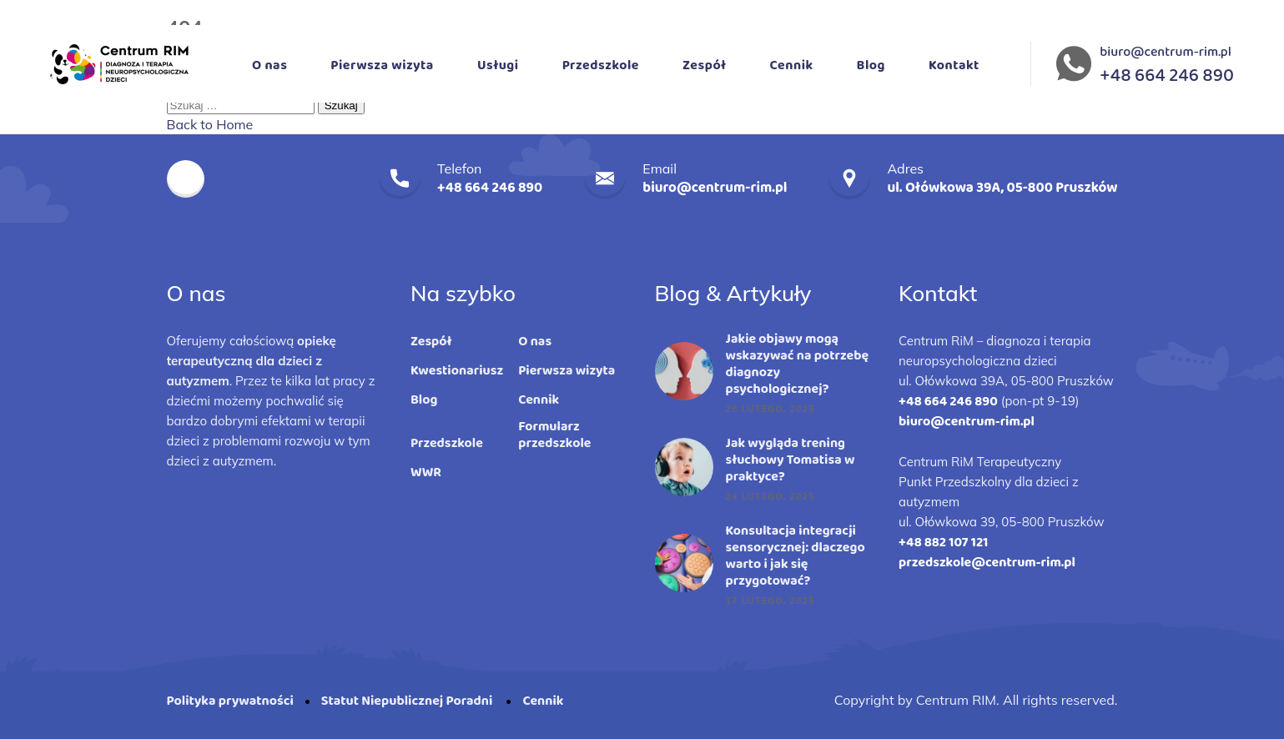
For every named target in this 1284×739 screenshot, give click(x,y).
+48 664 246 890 (948, 401)
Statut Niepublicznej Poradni (408, 701)
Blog (871, 65)
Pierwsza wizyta (382, 65)
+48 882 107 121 (943, 542)
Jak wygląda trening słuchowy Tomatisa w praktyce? (790, 460)
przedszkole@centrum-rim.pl (987, 562)
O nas (269, 65)
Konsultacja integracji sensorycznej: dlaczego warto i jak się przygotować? (795, 556)
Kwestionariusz (456, 371)
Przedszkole (600, 65)
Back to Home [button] (210, 124)
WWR (425, 473)
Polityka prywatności (230, 701)
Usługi (498, 65)
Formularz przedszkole (554, 435)
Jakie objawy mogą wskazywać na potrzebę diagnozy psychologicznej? (797, 364)
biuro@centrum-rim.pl (1165, 53)
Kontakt (954, 65)
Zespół (704, 65)
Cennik (791, 65)
